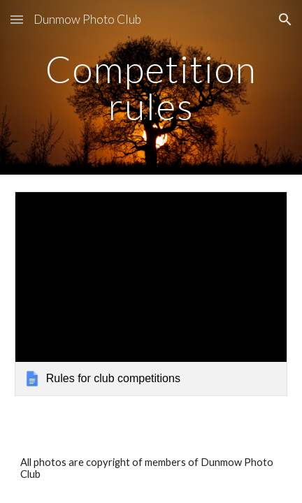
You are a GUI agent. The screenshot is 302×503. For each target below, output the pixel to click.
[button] (17, 19)
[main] (151, 88)
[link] (151, 293)
